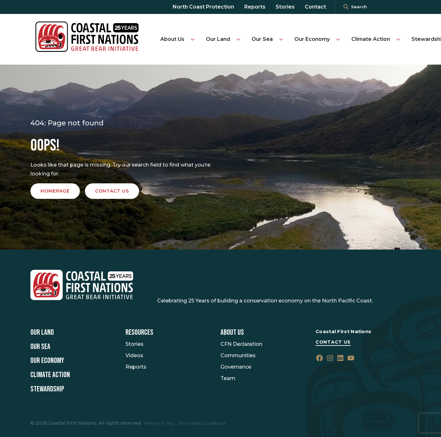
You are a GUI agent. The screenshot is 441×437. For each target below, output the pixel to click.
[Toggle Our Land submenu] (238, 39)
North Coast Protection (203, 7)
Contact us (112, 191)
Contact (315, 7)
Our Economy (312, 39)
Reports (254, 7)
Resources (139, 332)
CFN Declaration (241, 344)
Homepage (55, 191)
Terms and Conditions (202, 423)
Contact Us (333, 342)
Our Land (218, 39)
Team (227, 378)
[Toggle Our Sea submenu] (281, 39)
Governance (235, 367)
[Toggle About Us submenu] (193, 39)
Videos (134, 355)
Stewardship (47, 389)
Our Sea (262, 39)
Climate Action (370, 39)
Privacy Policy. (159, 423)
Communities (238, 355)
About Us (172, 39)
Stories (285, 7)
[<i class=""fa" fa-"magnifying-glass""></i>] (345, 7)
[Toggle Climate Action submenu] (398, 39)
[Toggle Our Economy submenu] (338, 39)
